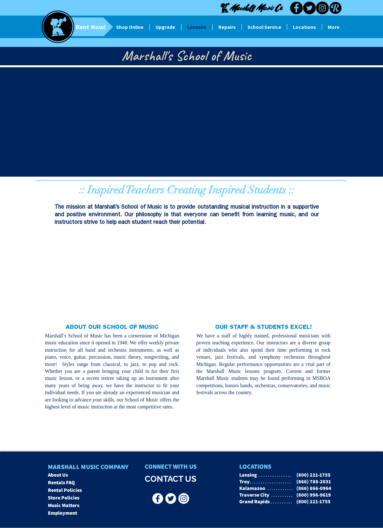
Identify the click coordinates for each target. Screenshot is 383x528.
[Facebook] (296, 8)
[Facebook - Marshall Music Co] (157, 498)
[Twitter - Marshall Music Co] (170, 498)
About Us (58, 475)
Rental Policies (65, 490)
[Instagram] (322, 8)
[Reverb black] (335, 8)
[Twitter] (309, 8)
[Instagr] (183, 498)
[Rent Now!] (80, 26)
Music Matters (63, 505)
